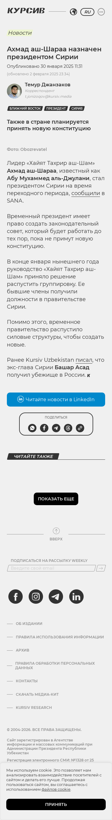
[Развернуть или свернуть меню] (101, 12)
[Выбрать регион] (73, 12)
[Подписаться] (101, 568)
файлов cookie (56, 789)
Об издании (29, 624)
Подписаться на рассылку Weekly (49, 561)
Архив (22, 650)
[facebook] (15, 596)
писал (84, 360)
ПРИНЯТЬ (56, 804)
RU (87, 12)
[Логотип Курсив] (26, 10)
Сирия (76, 109)
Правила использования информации (60, 637)
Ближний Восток (25, 109)
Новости (19, 33)
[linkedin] (76, 596)
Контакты (27, 681)
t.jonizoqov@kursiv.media (48, 96)
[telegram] (56, 596)
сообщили (85, 193)
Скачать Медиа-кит (37, 694)
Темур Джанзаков (47, 85)
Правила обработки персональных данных (55, 665)
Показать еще (56, 499)
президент (56, 109)
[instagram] (36, 596)
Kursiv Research (34, 708)
